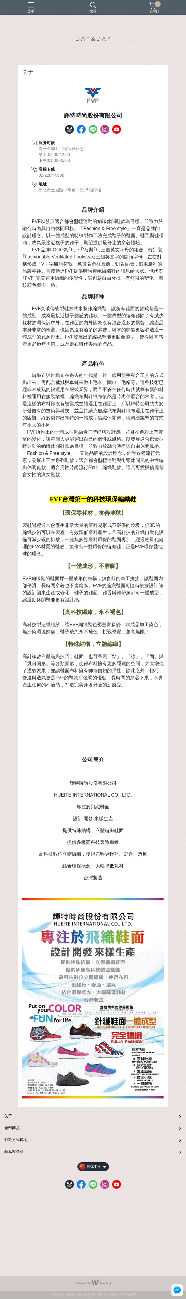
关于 (8, 1116)
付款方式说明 (15, 1139)
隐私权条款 (14, 1151)
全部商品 (12, 1128)
